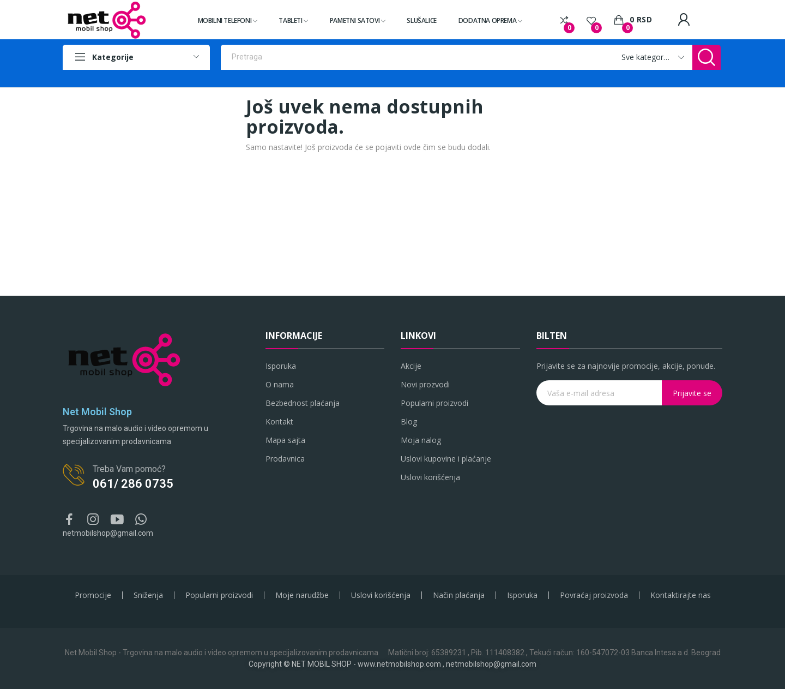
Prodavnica (285, 458)
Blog (409, 421)
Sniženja (148, 595)
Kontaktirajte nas (680, 595)
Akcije (411, 366)
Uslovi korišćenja (430, 477)
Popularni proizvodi (434, 403)
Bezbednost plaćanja (302, 403)
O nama (279, 384)
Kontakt (279, 421)
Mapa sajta (285, 440)
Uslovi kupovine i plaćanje (446, 458)
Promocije (93, 595)
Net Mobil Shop (97, 411)
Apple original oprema (347, 76)
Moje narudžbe (302, 595)
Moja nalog (421, 440)
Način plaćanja (459, 595)
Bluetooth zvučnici (576, 76)
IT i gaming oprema (509, 76)
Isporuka (280, 366)
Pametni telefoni (246, 76)
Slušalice (627, 76)
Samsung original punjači (430, 76)
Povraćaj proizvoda (594, 595)
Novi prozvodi (425, 384)
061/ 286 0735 (133, 483)
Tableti (291, 76)
